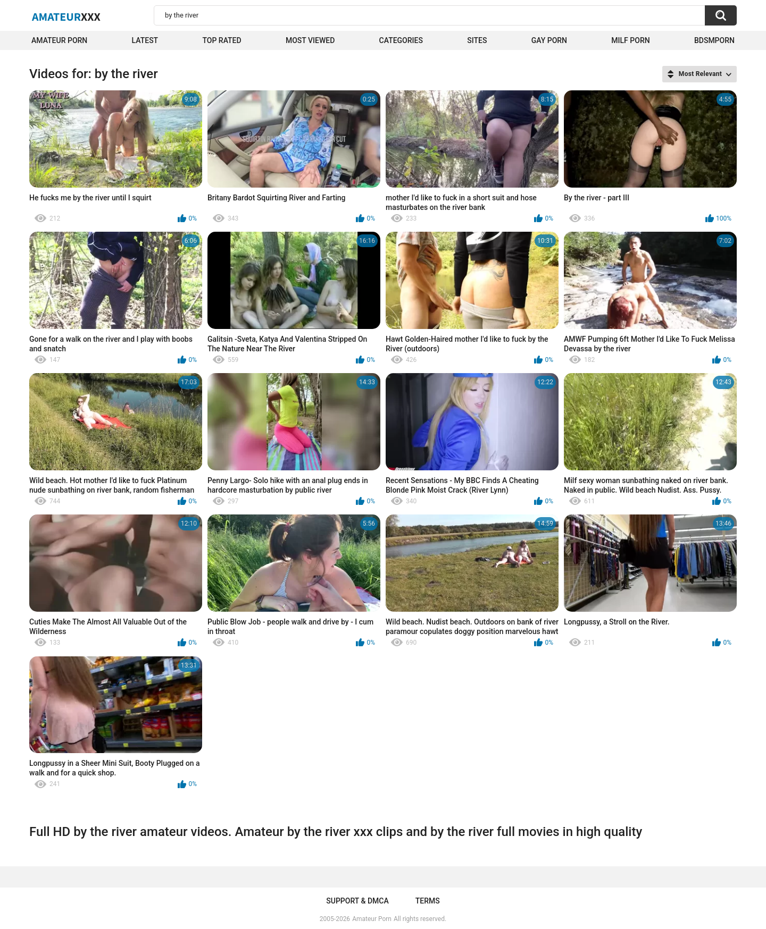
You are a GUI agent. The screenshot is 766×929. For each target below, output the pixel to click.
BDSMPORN (714, 40)
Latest (145, 40)
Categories (401, 40)
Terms (427, 901)
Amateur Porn (59, 40)
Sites (477, 40)
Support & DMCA (357, 901)
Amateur (66, 16)
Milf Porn (630, 40)
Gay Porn (549, 40)
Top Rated (221, 40)
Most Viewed (310, 40)
